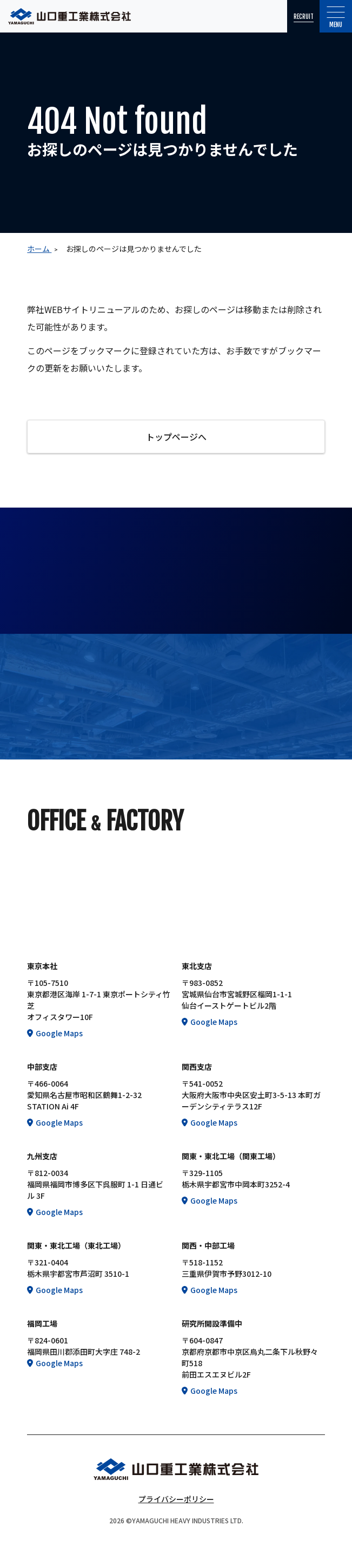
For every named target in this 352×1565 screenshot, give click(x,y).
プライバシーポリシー (176, 1498)
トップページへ (176, 436)
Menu (336, 18)
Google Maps (59, 1033)
